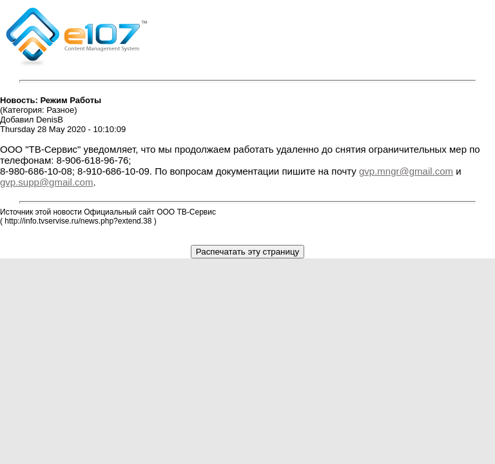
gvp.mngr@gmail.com (406, 171)
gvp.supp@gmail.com (46, 182)
